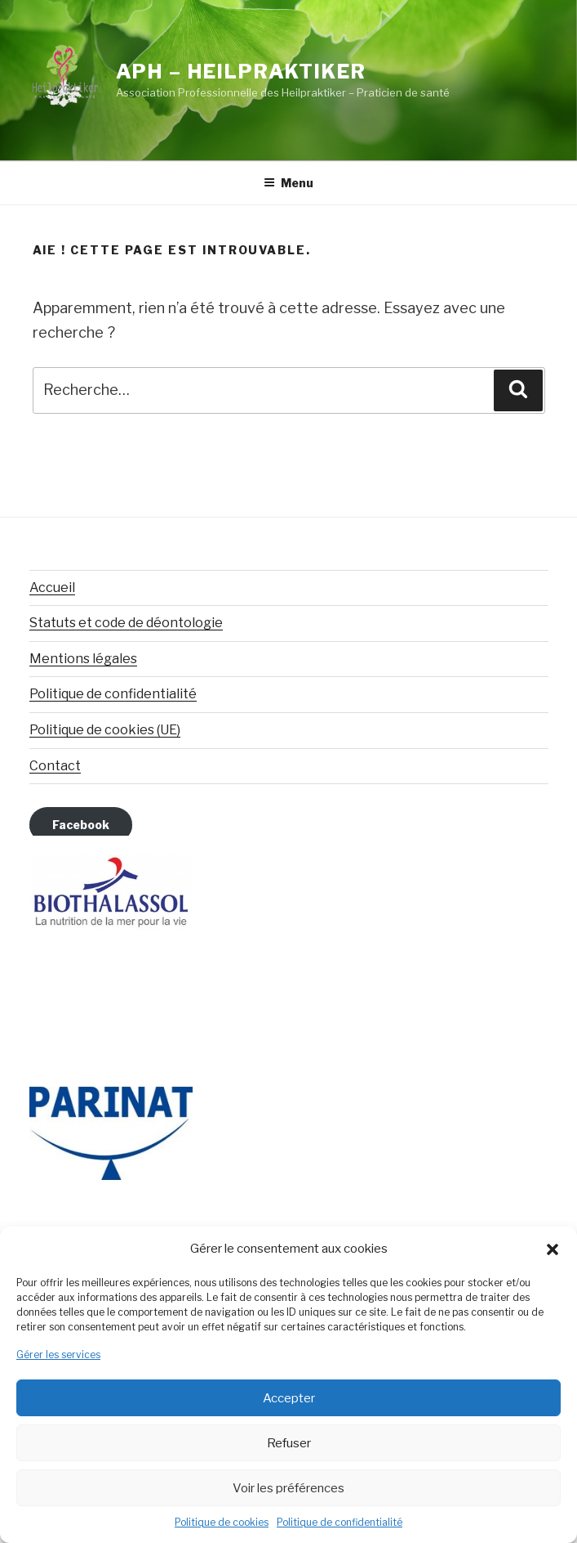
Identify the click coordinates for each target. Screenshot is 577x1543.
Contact (55, 766)
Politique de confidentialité (339, 1522)
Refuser (289, 1443)
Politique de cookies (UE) (104, 730)
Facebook (80, 825)
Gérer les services (58, 1354)
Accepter (289, 1398)
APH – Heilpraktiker (241, 71)
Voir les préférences (288, 1488)
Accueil (52, 587)
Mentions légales (83, 658)
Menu (288, 183)
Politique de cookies (222, 1522)
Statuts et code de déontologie (126, 622)
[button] (552, 1249)
